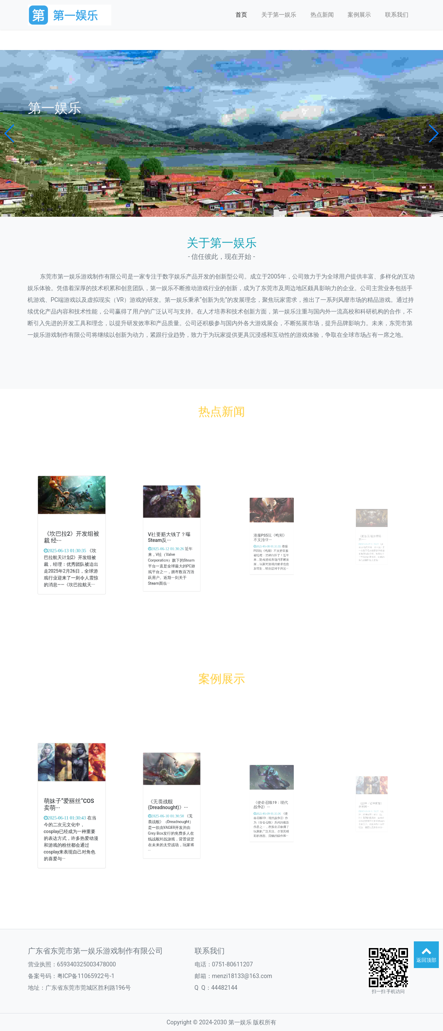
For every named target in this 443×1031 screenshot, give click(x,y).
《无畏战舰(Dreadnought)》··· (169, 805)
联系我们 (396, 14)
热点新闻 (322, 14)
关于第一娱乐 (278, 14)
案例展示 (359, 14)
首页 (241, 14)
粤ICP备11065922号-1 (86, 976)
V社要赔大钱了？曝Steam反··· (170, 537)
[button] (9, 133)
